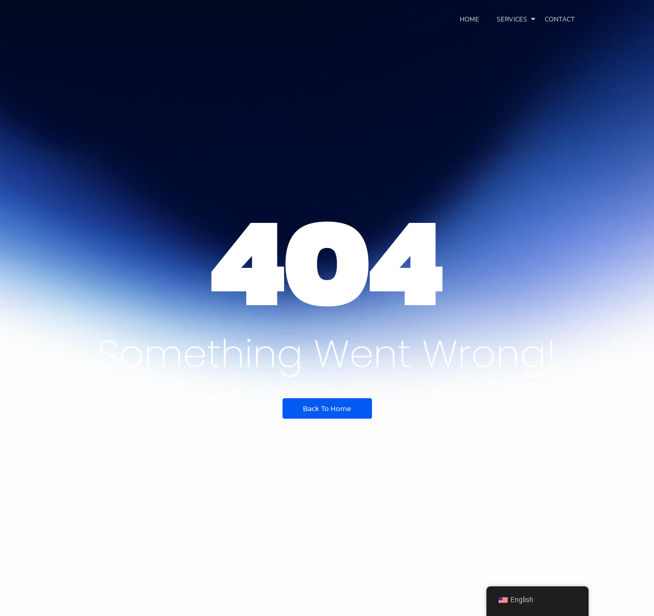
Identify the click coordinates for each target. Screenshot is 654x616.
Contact (560, 19)
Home (469, 19)
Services (514, 19)
